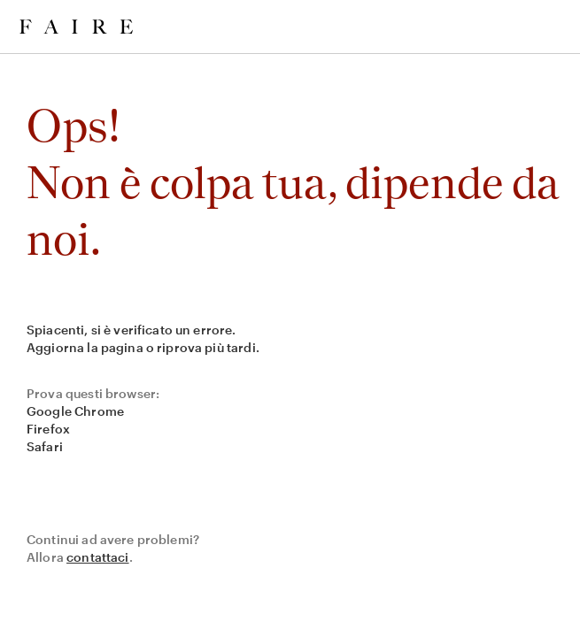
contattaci (97, 556)
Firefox (48, 428)
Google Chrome (75, 410)
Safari (45, 446)
